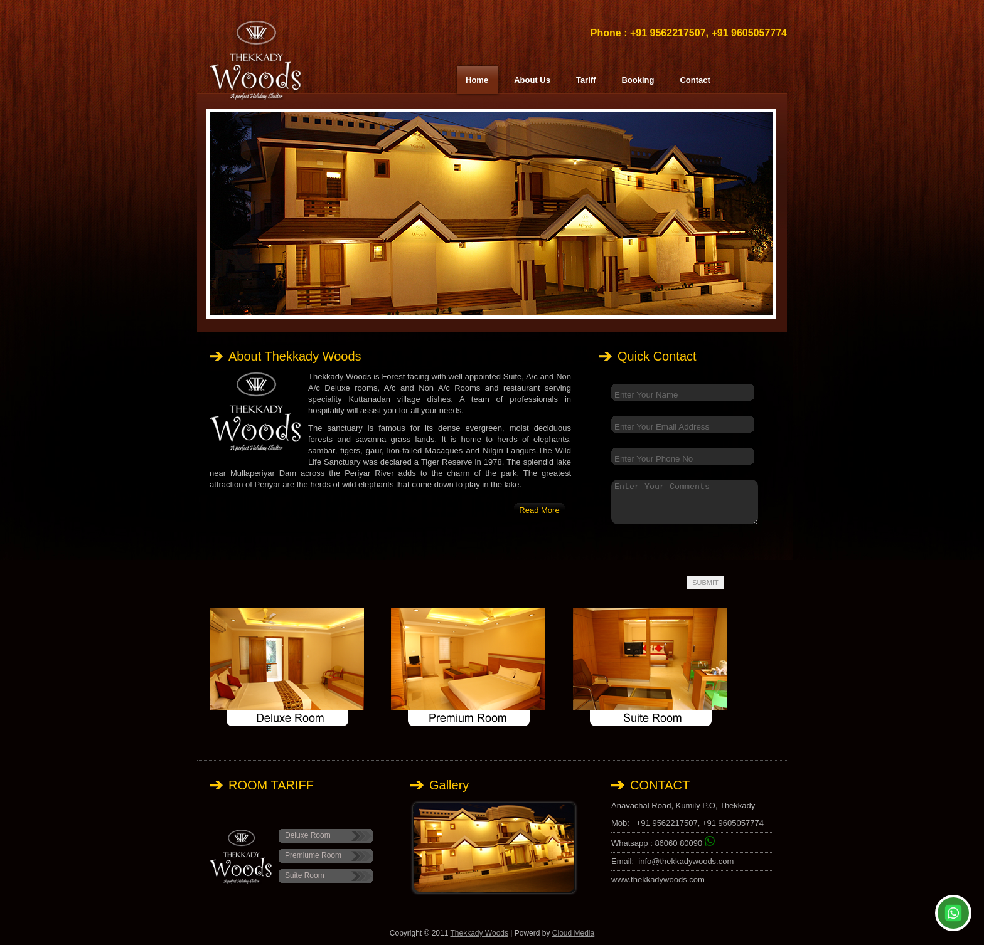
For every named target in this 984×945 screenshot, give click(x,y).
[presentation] (694, 548)
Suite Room (304, 875)
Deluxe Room (308, 835)
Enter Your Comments (684, 502)
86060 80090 (685, 843)
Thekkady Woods (479, 933)
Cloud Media (573, 933)
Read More (539, 510)
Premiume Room (313, 855)
